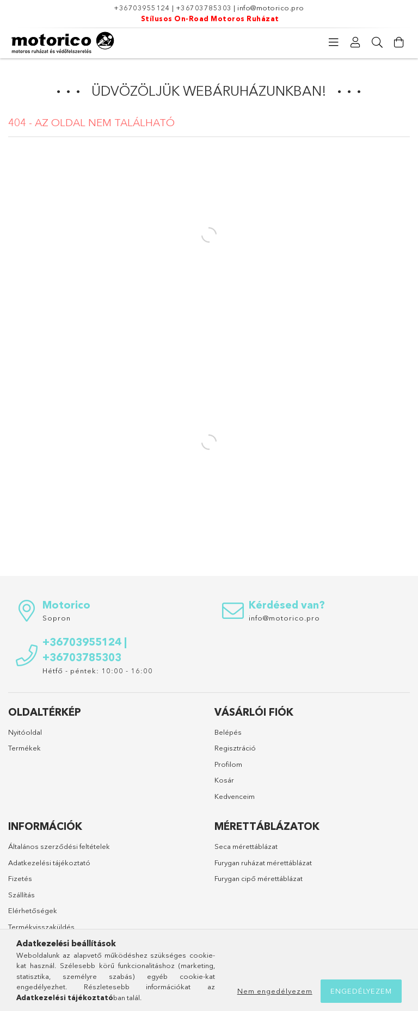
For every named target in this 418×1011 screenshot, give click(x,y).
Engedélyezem (361, 991)
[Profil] (355, 42)
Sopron (56, 617)
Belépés (228, 732)
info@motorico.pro (270, 7)
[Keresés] (377, 42)
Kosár (224, 780)
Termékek (24, 747)
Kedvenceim (234, 796)
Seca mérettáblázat (246, 846)
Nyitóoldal (25, 732)
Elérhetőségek (32, 910)
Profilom (228, 764)
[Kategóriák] (334, 42)
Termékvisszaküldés (41, 926)
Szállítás (21, 894)
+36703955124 (142, 7)
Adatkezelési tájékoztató (49, 862)
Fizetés (20, 878)
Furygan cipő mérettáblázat (258, 878)
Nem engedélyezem (274, 991)
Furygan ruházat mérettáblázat (263, 862)
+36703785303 (204, 7)
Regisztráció (235, 747)
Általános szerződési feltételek (59, 846)
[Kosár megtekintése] (399, 42)
